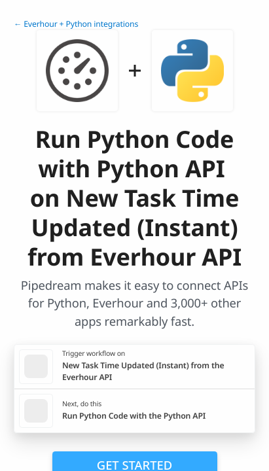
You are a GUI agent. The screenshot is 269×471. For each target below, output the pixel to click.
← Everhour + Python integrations (76, 23)
